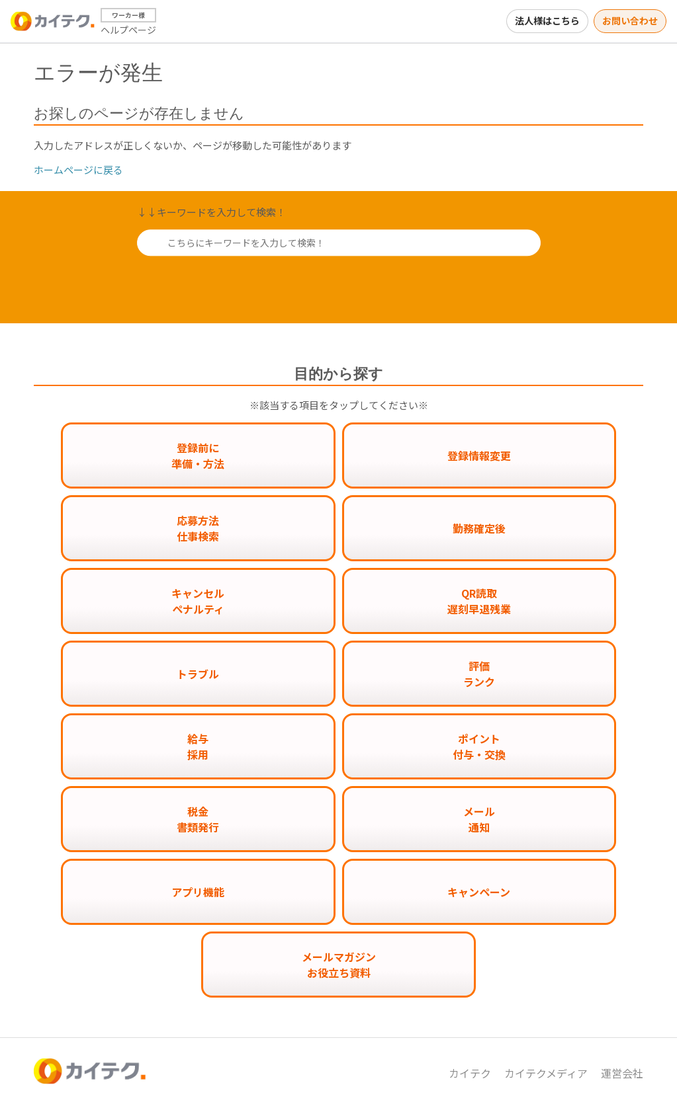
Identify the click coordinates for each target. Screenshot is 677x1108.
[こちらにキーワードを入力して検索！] (339, 242)
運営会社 (622, 1073)
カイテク (470, 1073)
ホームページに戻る (78, 170)
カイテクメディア (546, 1073)
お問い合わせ (630, 20)
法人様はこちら (547, 20)
